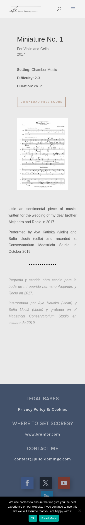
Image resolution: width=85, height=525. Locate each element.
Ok (33, 518)
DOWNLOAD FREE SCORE (34, 101)
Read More (49, 518)
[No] (79, 511)
